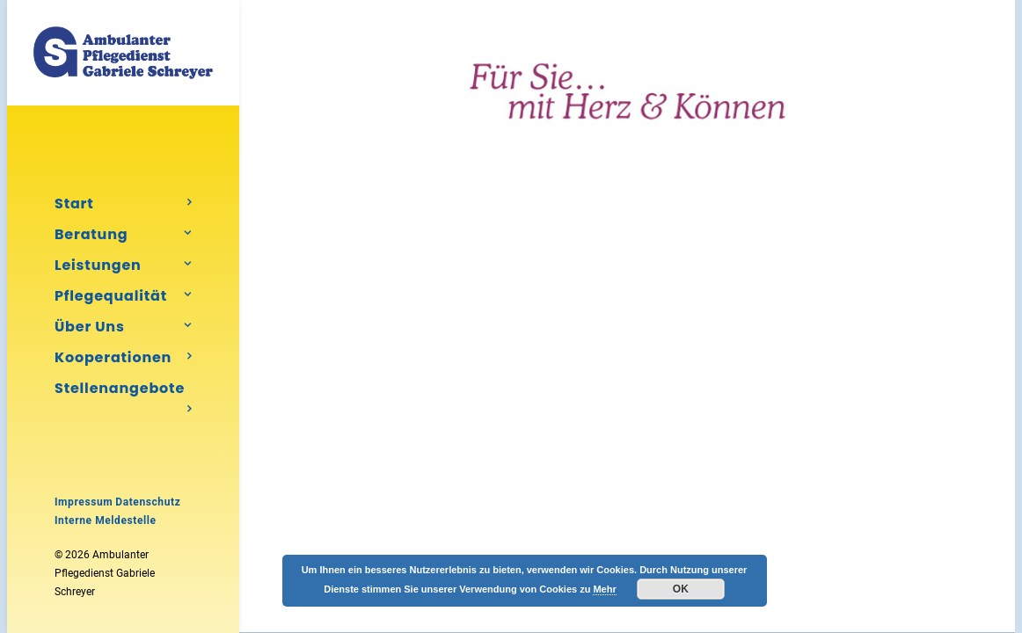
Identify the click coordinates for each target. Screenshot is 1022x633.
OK (681, 589)
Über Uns (123, 326)
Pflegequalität (123, 296)
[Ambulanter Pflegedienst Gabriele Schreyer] (123, 52)
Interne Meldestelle (106, 520)
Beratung (123, 234)
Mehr (604, 589)
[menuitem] (123, 203)
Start (123, 203)
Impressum (84, 502)
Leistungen (123, 265)
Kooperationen (123, 357)
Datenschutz (147, 502)
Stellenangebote (123, 391)
